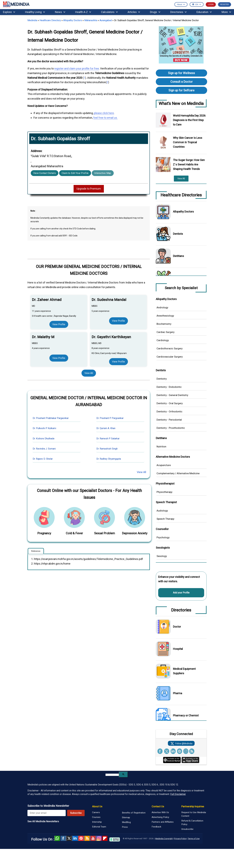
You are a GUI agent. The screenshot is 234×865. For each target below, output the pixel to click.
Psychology (163, 537)
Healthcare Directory (50, 20)
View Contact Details (44, 173)
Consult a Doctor (181, 81)
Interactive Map (102, 173)
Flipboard (105, 838)
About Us (97, 806)
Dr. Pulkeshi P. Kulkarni (44, 428)
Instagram (99, 838)
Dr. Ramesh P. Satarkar (108, 438)
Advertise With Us (160, 812)
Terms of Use (194, 838)
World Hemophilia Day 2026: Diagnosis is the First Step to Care (189, 120)
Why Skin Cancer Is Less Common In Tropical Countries (187, 142)
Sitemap (126, 817)
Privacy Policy (180, 838)
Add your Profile (181, 592)
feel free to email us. (105, 117)
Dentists (178, 233)
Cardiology (163, 340)
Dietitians (178, 256)
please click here (104, 113)
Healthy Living (35, 12)
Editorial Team (99, 826)
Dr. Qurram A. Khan (105, 428)
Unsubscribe (187, 829)
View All (88, 373)
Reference (35, 551)
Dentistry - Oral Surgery (170, 403)
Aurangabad (106, 20)
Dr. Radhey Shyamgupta (108, 458)
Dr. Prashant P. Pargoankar (110, 418)
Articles (134, 12)
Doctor (177, 626)
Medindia (32, 20)
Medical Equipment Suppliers (184, 671)
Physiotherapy (164, 491)
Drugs (155, 12)
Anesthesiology (165, 315)
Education (204, 12)
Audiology (162, 510)
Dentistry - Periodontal (169, 419)
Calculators (109, 12)
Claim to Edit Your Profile (75, 173)
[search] (112, 775)
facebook (63, 838)
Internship (97, 822)
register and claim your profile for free (76, 68)
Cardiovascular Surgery (170, 356)
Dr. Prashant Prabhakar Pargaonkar (51, 418)
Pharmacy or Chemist (186, 715)
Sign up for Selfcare (181, 90)
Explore (9, 12)
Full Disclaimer (178, 794)
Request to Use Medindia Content (193, 814)
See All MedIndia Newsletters (43, 821)
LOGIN (211, 4)
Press (125, 827)
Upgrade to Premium (89, 188)
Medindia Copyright (164, 838)
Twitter (69, 838)
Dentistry (162, 378)
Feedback (156, 826)
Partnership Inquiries (192, 806)
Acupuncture (164, 465)
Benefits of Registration (134, 812)
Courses (96, 817)
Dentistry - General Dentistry (172, 395)
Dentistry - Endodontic (169, 386)
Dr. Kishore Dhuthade (43, 438)
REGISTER (224, 4)
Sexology (162, 556)
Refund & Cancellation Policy (192, 822)
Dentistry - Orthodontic (169, 411)
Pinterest (81, 838)
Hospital (178, 648)
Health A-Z (83, 12)
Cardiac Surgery (165, 332)
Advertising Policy (160, 817)
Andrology (162, 307)
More (226, 12)
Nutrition (161, 446)
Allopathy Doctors (72, 20)
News (60, 12)
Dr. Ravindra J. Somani (44, 448)
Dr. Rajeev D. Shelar (43, 458)
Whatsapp (57, 838)
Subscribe (76, 813)
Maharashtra (90, 20)
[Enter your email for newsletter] (46, 813)
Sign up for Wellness (181, 73)
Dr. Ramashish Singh (107, 448)
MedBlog (126, 822)
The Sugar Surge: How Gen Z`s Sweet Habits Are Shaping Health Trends (189, 164)
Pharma (177, 693)
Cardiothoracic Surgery (170, 348)
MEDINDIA (16, 4)
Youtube (93, 838)
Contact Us (158, 806)
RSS (87, 838)
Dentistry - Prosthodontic (171, 427)
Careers (96, 812)
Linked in (75, 838)
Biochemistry (164, 323)
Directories (178, 12)
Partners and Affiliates (163, 822)
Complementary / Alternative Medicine (178, 473)
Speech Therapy (165, 518)
